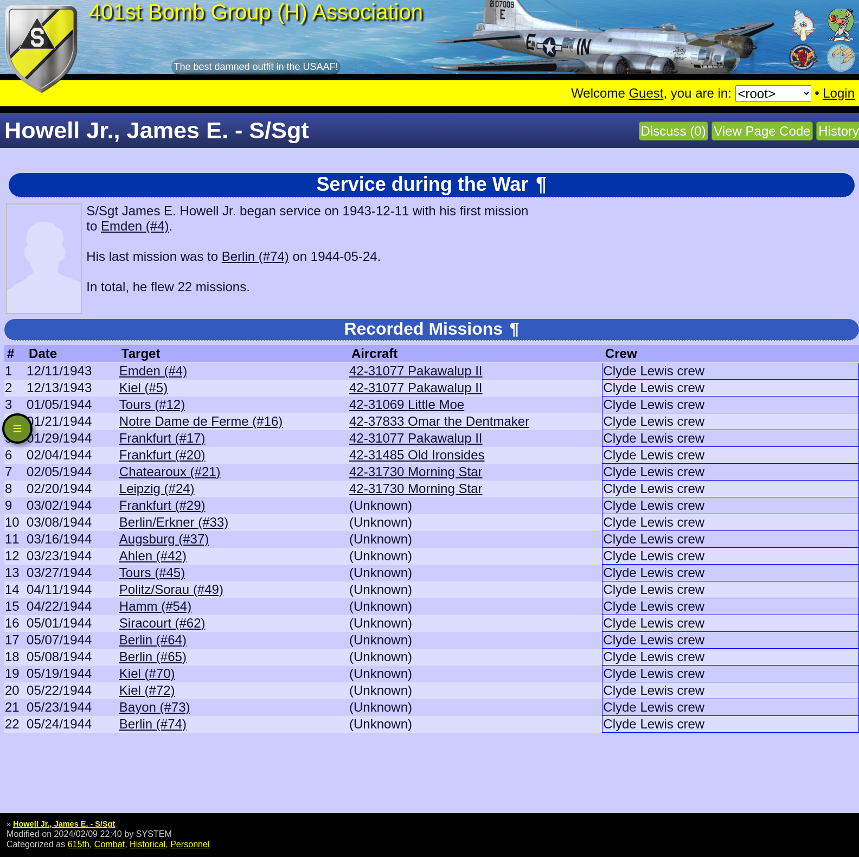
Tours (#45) (152, 572)
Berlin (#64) (153, 639)
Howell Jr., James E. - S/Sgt (64, 824)
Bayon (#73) (154, 707)
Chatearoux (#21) (170, 471)
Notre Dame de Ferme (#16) (201, 421)
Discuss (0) (673, 131)
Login (839, 93)
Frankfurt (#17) (162, 438)
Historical (147, 844)
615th (78, 844)
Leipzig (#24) (157, 488)
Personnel (189, 844)
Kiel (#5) (143, 387)
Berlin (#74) (255, 256)
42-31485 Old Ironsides (417, 454)
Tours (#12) (152, 404)
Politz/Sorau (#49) (171, 589)
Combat (109, 844)
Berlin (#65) (153, 656)
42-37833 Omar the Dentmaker (439, 421)
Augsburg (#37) (164, 539)
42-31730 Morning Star (415, 471)
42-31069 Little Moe (406, 404)
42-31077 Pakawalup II (416, 370)
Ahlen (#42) (153, 555)
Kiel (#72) (147, 690)
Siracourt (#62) (162, 623)
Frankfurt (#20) (162, 454)
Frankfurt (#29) (162, 505)
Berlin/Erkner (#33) (173, 522)
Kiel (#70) (147, 673)
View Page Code (762, 131)
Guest (646, 93)
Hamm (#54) (155, 606)
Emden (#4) (135, 226)
